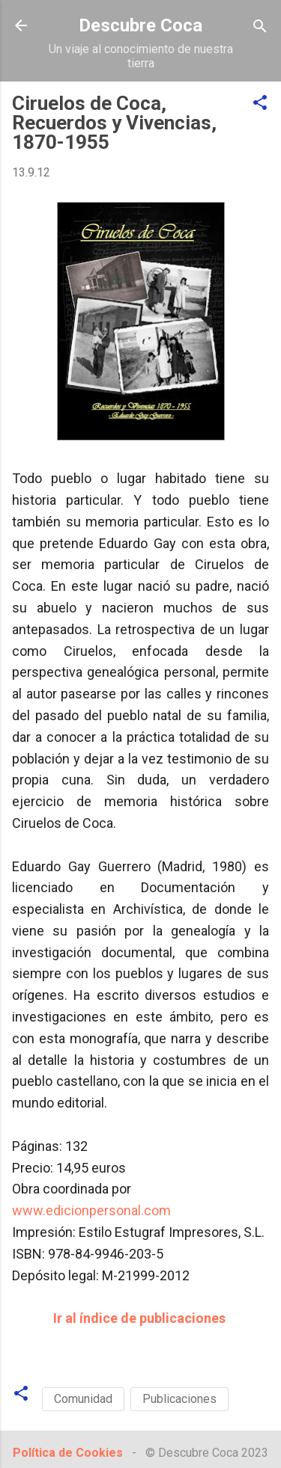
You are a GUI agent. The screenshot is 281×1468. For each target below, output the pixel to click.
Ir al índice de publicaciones (139, 1318)
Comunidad (83, 1399)
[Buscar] (260, 27)
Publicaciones (179, 1399)
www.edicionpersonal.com (91, 1210)
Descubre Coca (140, 25)
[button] (260, 103)
